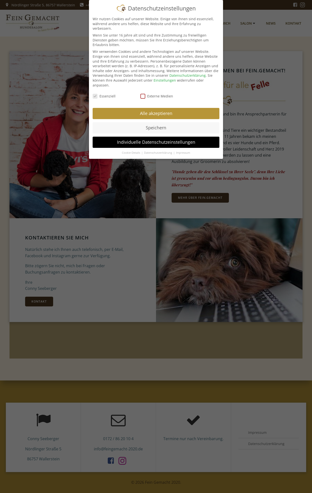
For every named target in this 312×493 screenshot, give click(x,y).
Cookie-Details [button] (131, 150)
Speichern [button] (156, 125)
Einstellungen (165, 77)
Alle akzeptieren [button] (156, 111)
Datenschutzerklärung (187, 73)
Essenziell (104, 93)
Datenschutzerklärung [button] (158, 150)
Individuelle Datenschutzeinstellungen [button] (156, 139)
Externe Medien (156, 93)
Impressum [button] (183, 150)
